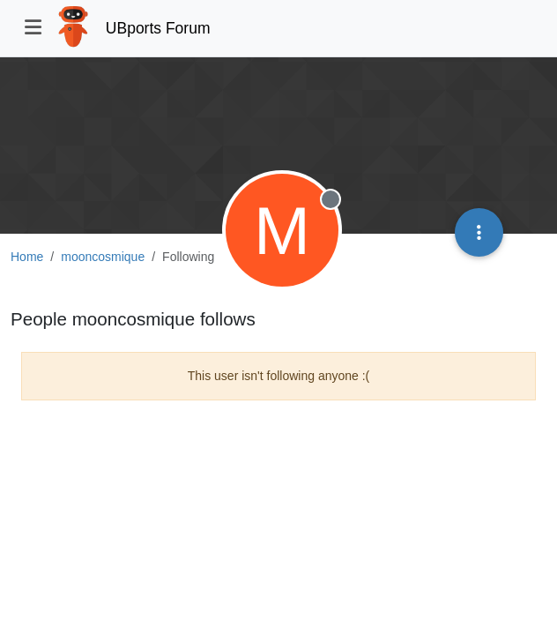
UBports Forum (158, 28)
